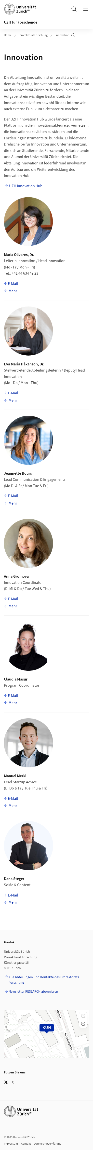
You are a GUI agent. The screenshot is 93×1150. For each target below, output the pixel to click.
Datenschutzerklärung (47, 1144)
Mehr (12, 291)
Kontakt (26, 1144)
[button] (83, 1016)
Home (8, 35)
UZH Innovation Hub (25, 186)
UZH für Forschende (20, 22)
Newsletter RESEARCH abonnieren (33, 991)
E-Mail (13, 283)
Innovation (65, 35)
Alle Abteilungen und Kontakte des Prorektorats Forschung (44, 980)
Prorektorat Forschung (33, 35)
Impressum (11, 1144)
